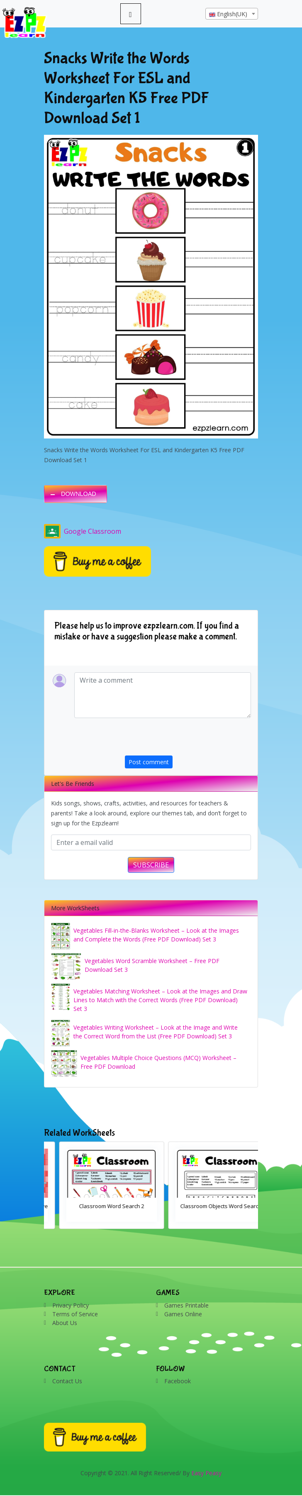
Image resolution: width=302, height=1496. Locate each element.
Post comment (149, 762)
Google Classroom (82, 531)
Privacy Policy (70, 1305)
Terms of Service (75, 1314)
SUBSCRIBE (151, 864)
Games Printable (186, 1305)
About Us (64, 1323)
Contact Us (67, 1381)
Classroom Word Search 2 (205, 1206)
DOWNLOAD (78, 493)
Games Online (183, 1314)
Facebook (177, 1381)
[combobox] (231, 14)
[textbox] (232, 14)
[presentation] (188, 739)
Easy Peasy (206, 1473)
